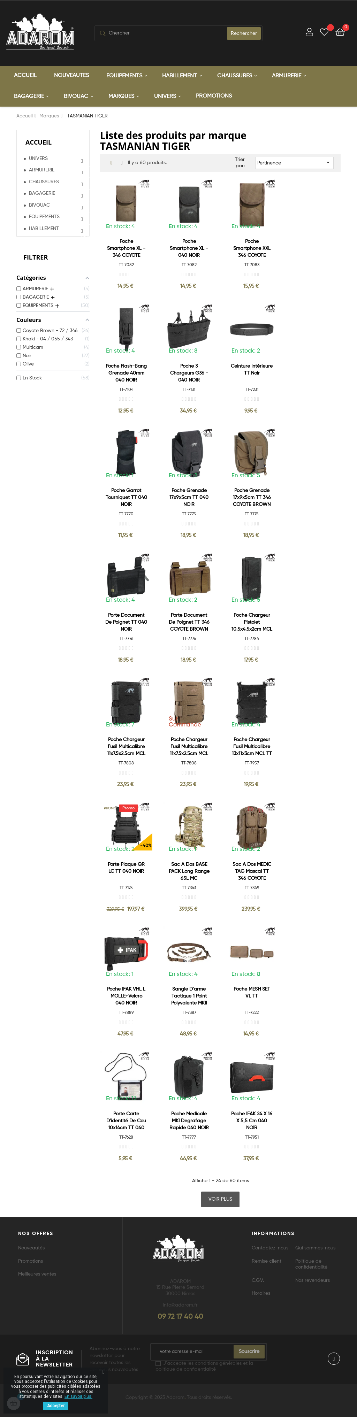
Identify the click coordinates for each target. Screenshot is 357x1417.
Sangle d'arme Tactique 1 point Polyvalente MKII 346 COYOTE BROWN (189, 996)
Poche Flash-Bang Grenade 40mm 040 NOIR (126, 372)
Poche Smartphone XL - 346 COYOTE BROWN (126, 249)
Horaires (261, 1293)
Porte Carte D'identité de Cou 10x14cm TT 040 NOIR (126, 1121)
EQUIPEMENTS (44, 216)
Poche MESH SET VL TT (252, 992)
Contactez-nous (270, 1247)
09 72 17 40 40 (180, 1316)
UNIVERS (38, 157)
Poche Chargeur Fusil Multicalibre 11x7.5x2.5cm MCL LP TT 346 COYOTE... (189, 747)
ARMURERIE (41, 169)
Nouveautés (31, 1247)
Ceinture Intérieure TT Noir (252, 369)
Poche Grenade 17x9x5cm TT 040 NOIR (188, 497)
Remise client (266, 1260)
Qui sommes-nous (315, 1247)
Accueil (38, 142)
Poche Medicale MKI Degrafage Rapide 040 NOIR (189, 1120)
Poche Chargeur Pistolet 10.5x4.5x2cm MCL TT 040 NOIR (251, 622)
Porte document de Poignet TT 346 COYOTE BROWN (189, 622)
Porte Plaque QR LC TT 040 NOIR (126, 867)
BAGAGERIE (42, 193)
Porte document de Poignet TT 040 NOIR (126, 622)
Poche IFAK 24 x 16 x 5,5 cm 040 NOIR (251, 1120)
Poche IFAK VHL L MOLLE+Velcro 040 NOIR (126, 995)
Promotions (30, 1260)
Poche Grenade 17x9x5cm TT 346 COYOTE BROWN (252, 497)
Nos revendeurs (312, 1280)
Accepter (55, 1405)
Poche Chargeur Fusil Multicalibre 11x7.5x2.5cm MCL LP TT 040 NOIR (126, 747)
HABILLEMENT (44, 227)
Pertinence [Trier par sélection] (294, 162)
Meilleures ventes (37, 1273)
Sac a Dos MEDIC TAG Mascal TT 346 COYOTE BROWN (252, 871)
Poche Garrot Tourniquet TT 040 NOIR (126, 497)
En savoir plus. (78, 1396)
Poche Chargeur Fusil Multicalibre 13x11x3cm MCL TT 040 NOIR (252, 747)
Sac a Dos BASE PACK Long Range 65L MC (189, 871)
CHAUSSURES (44, 181)
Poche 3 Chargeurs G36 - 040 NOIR (189, 372)
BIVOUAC (39, 204)
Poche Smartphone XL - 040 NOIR (189, 248)
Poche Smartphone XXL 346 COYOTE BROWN (252, 249)
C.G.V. (258, 1280)
